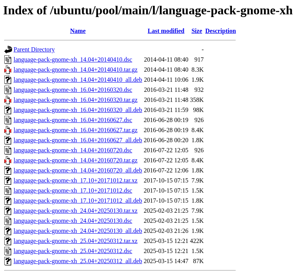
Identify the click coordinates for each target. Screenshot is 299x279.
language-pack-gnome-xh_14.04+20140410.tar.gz (76, 69)
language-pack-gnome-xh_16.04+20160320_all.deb (78, 110)
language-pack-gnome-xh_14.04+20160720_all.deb (78, 170)
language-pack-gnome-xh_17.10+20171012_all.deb (78, 200)
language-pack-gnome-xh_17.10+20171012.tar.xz (76, 180)
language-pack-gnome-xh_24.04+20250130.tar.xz (76, 210)
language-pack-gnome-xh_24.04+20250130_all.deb (78, 230)
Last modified (166, 31)
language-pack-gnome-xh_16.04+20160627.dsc (73, 120)
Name (78, 31)
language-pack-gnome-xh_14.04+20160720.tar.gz (76, 160)
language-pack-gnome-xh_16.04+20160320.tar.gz (76, 99)
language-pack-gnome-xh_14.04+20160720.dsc (73, 150)
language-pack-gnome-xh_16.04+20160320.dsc (73, 89)
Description (220, 31)
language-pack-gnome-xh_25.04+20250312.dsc (73, 251)
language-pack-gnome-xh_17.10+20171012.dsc (73, 190)
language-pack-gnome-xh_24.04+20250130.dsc (73, 220)
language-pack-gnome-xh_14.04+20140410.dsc (73, 59)
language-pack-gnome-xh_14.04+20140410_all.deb (78, 79)
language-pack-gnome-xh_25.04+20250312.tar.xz (76, 241)
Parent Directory (34, 49)
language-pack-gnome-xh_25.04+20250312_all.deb (78, 261)
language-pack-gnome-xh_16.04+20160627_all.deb (78, 140)
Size (197, 31)
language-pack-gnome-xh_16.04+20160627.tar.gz (76, 130)
